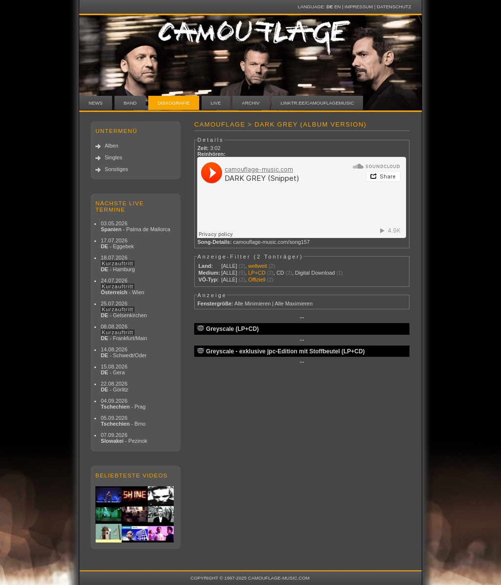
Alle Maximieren (294, 303)
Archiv (250, 103)
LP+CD (256, 273)
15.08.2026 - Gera (114, 369)
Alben (111, 146)
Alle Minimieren (252, 303)
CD (280, 273)
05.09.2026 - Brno (123, 421)
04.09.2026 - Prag (123, 404)
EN (337, 6)
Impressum (358, 6)
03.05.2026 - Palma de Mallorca (135, 226)
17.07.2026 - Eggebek (117, 243)
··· (301, 318)
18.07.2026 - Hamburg (118, 263)
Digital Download (315, 273)
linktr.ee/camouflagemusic (317, 103)
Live (216, 103)
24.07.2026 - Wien (122, 286)
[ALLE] (229, 266)
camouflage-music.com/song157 (271, 242)
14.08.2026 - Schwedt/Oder (124, 352)
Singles (113, 157)
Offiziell (256, 279)
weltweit (257, 266)
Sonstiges (116, 169)
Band (130, 103)
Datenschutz (394, 6)
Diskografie (173, 103)
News (96, 103)
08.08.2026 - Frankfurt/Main (124, 332)
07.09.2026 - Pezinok (124, 438)
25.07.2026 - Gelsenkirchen (124, 309)
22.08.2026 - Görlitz (114, 386)
